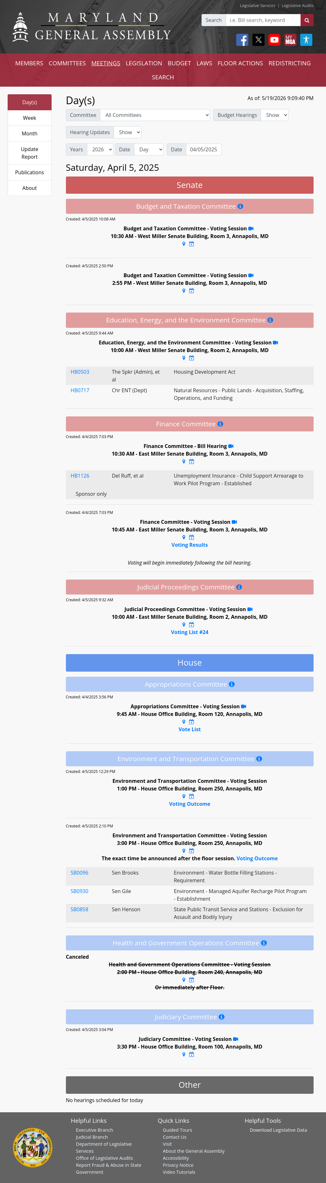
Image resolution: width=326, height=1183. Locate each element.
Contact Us (175, 1137)
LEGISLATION (144, 63)
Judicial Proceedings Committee (185, 586)
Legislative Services (257, 5)
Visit (167, 1144)
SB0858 (80, 909)
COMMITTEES (67, 63)
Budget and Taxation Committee (186, 206)
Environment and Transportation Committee (185, 758)
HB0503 (80, 371)
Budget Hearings (237, 115)
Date (124, 149)
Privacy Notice (178, 1165)
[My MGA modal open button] (289, 40)
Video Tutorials (179, 1172)
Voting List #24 (189, 632)
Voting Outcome (189, 803)
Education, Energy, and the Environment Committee (186, 319)
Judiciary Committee (186, 1016)
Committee (83, 115)
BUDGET (179, 63)
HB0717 (80, 390)
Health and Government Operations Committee (186, 942)
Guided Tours (177, 1130)
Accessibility (176, 1158)
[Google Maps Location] (183, 243)
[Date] (204, 149)
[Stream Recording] (250, 228)
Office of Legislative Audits (104, 1158)
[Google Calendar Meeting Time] (191, 243)
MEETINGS (105, 63)
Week (29, 117)
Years (76, 149)
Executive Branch (94, 1130)
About (29, 187)
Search (214, 20)
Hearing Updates (90, 132)
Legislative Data (290, 1130)
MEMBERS (29, 63)
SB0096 (80, 872)
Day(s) (29, 102)
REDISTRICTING (290, 63)
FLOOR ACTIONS (240, 63)
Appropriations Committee (186, 684)
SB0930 (80, 891)
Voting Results (190, 544)
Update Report (29, 153)
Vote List (190, 729)
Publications (29, 172)
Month (29, 133)
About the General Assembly (194, 1151)
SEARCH (163, 77)
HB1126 (80, 475)
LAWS (204, 63)
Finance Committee (186, 423)
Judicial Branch (92, 1137)
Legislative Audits (298, 5)
